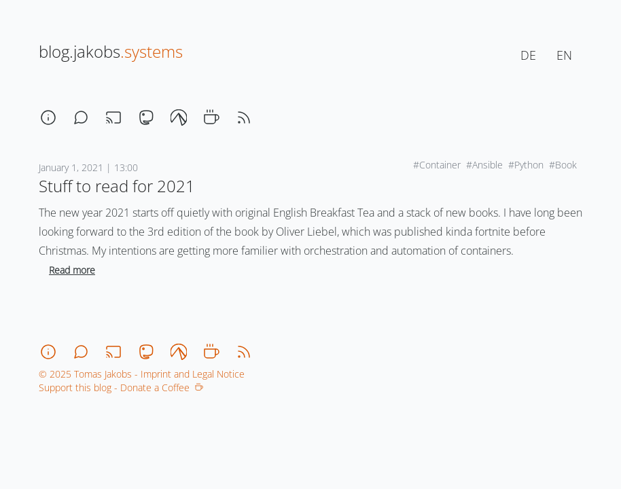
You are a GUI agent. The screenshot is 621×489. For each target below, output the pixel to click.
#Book (563, 164)
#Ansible (484, 164)
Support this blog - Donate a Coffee (121, 387)
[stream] (113, 117)
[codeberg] (178, 117)
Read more (72, 270)
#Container (437, 164)
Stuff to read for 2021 (117, 186)
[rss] (244, 117)
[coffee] (211, 117)
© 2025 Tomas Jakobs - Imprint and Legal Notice (142, 373)
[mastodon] (146, 117)
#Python (526, 164)
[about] (48, 117)
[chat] (81, 117)
